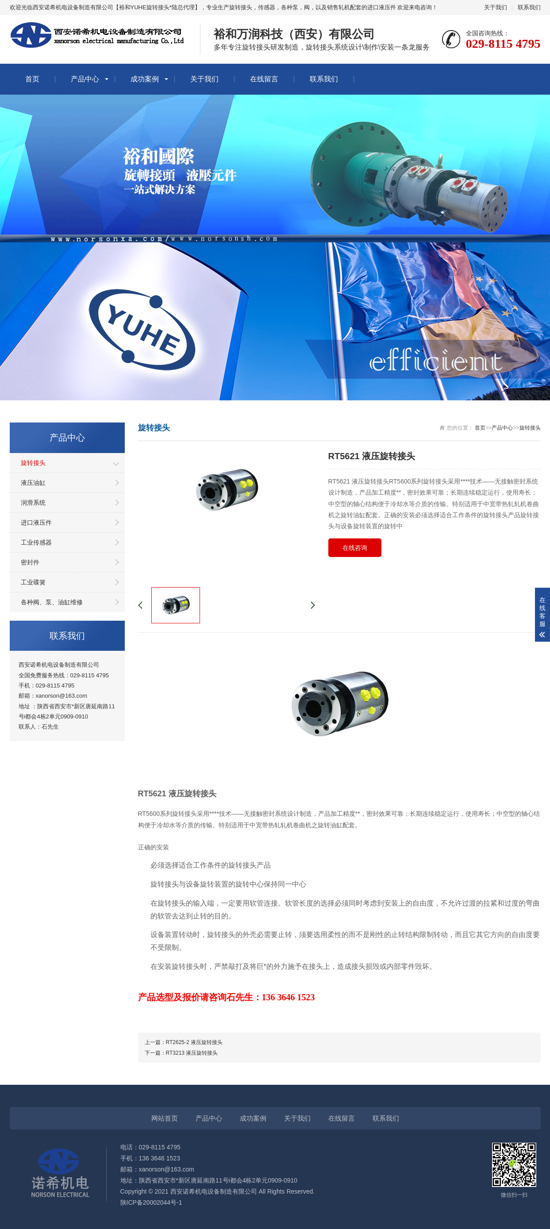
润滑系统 (33, 502)
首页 (32, 79)
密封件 (30, 562)
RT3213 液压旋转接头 (192, 1053)
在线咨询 (354, 547)
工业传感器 (36, 542)
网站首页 (164, 1118)
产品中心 (85, 79)
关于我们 (495, 7)
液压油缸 (33, 482)
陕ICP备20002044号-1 (151, 1202)
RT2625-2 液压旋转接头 (194, 1042)
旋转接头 (33, 462)
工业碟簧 (33, 582)
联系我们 (529, 7)
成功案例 (145, 79)
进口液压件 (36, 522)
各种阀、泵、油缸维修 (52, 602)
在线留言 (264, 79)
